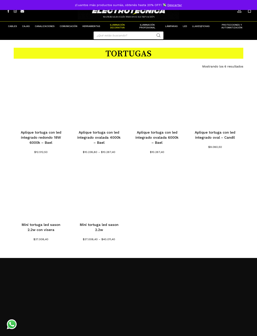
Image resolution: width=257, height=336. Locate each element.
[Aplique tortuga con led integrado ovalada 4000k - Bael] (99, 97)
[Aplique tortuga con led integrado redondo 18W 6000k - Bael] (41, 97)
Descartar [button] (174, 5)
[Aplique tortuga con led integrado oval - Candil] (215, 97)
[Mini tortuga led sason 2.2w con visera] (41, 190)
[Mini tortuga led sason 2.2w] (99, 190)
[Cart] (249, 11)
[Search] (158, 35)
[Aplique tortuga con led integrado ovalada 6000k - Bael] (157, 97)
